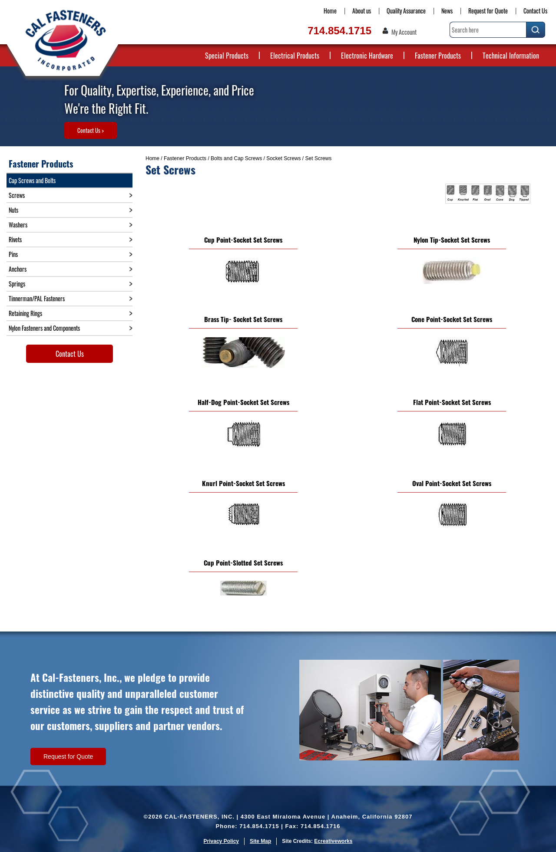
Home (330, 10)
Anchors (17, 268)
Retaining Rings (25, 313)
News (447, 10)
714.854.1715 (339, 30)
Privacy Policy (221, 841)
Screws (17, 195)
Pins (13, 254)
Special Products (226, 55)
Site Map (260, 841)
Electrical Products (294, 55)
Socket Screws (283, 158)
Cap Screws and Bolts (32, 180)
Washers (18, 224)
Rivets (15, 239)
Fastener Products (438, 55)
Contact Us (535, 10)
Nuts (13, 209)
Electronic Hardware (367, 55)
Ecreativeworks (333, 841)
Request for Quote (488, 10)
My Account (404, 32)
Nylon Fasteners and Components (44, 327)
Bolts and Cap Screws (236, 158)
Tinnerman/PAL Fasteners (37, 298)
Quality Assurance (406, 10)
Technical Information (511, 55)
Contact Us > (90, 130)
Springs (17, 283)
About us (361, 10)
